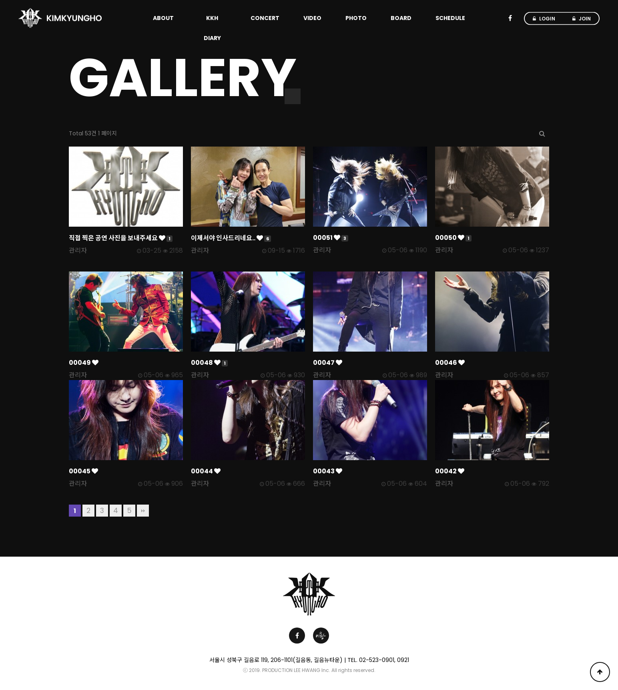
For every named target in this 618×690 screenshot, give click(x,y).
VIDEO (312, 18)
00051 (330, 237)
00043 (327, 471)
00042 (449, 471)
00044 (206, 471)
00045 (83, 471)
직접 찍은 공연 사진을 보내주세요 (121, 238)
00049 (83, 362)
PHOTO (356, 18)
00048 (209, 362)
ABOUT (163, 18)
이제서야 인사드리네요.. (231, 238)
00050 (453, 237)
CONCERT (265, 18)
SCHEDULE (450, 18)
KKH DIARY (212, 28)
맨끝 (143, 511)
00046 (450, 362)
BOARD (401, 18)
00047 (327, 362)
